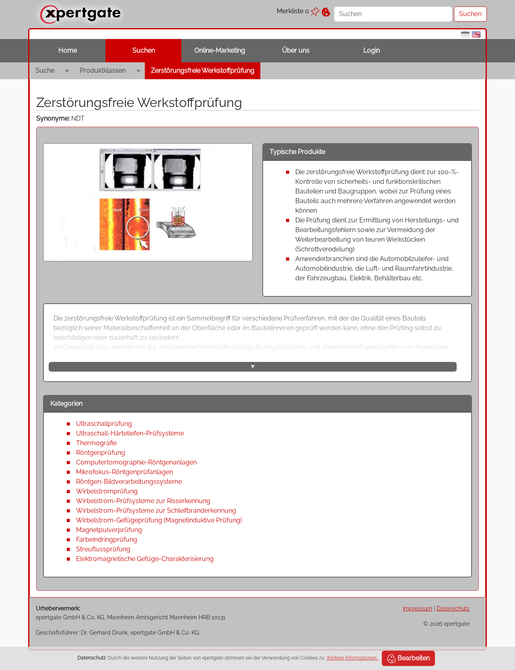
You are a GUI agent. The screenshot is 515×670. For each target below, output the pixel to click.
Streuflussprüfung (103, 549)
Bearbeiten (408, 658)
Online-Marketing (219, 50)
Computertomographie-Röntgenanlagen (136, 462)
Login (371, 50)
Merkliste (298, 11)
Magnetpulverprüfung (109, 530)
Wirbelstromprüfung (107, 491)
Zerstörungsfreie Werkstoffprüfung (202, 70)
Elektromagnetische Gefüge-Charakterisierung (145, 559)
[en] (476, 34)
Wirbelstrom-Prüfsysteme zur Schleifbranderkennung (156, 510)
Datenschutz (453, 608)
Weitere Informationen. (352, 658)
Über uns (295, 50)
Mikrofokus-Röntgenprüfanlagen (124, 472)
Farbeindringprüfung (106, 539)
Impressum (417, 608)
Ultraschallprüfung (104, 423)
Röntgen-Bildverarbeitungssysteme (129, 481)
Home (67, 50)
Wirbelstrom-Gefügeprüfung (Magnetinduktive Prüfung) (159, 520)
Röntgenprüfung (100, 452)
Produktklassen (103, 70)
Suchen (143, 50)
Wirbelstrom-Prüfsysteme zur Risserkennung (143, 501)
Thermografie (96, 443)
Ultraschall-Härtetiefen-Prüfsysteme (130, 433)
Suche (44, 70)
